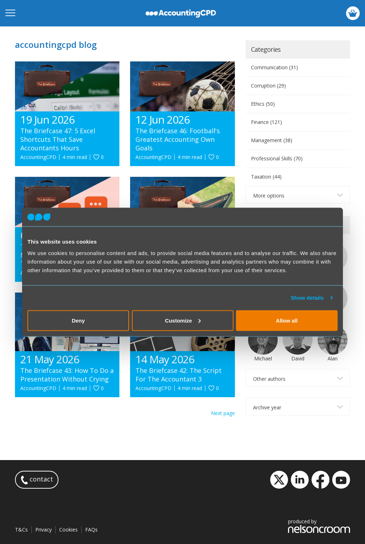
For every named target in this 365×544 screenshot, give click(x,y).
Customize (183, 320)
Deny (78, 320)
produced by (319, 525)
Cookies (68, 529)
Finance (266, 122)
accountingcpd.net (181, 13)
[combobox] (298, 195)
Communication (274, 67)
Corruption (268, 85)
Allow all (287, 320)
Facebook (320, 480)
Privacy (43, 529)
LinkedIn (300, 480)
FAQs (91, 529)
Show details (307, 298)
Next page (223, 413)
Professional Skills (277, 158)
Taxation (266, 176)
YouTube (341, 480)
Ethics (263, 103)
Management (271, 140)
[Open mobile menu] (10, 13)
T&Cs (21, 529)
